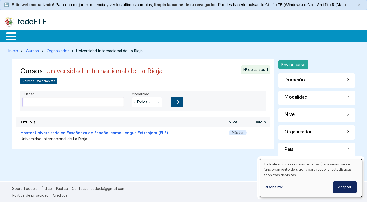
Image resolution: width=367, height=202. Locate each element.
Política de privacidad (30, 194)
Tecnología (152, 36)
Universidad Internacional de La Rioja (53, 137)
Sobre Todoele (24, 187)
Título (26, 121)
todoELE (32, 21)
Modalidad (140, 93)
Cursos (32, 49)
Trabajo (92, 36)
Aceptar (344, 187)
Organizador (58, 49)
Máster (238, 131)
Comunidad (186, 36)
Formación (61, 36)
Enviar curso (293, 63)
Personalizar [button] (273, 187)
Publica (62, 187)
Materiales (28, 36)
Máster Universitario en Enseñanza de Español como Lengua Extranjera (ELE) (94, 131)
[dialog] (311, 178)
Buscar (209, 35)
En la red (120, 36)
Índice (47, 187)
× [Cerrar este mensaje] (359, 5)
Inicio (8, 35)
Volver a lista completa (38, 80)
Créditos (60, 194)
